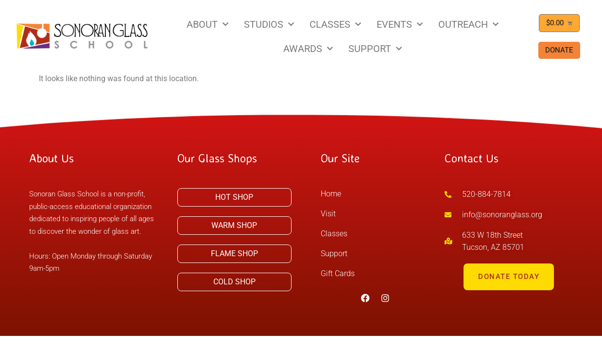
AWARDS (308, 48)
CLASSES (335, 24)
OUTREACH (468, 24)
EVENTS (400, 24)
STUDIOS (269, 24)
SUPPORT (375, 48)
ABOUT (207, 24)
